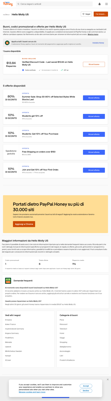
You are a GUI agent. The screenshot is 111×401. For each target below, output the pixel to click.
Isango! (8, 356)
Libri (61, 356)
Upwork (8, 347)
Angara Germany (12, 333)
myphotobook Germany (14, 329)
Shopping (63, 342)
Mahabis (8, 342)
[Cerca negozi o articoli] (54, 3)
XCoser (8, 360)
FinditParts (9, 338)
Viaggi (62, 338)
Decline (86, 391)
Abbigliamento (65, 347)
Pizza (62, 320)
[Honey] (8, 4)
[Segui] (86, 14)
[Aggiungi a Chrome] (24, 224)
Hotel (62, 333)
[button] (106, 4)
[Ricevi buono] (94, 64)
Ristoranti (63, 324)
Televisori (63, 329)
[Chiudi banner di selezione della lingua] (108, 379)
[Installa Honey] (98, 43)
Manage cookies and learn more (32, 392)
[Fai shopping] (101, 14)
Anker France (10, 324)
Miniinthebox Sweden (13, 351)
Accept (86, 386)
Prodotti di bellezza (67, 360)
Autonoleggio (65, 351)
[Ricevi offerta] (94, 97)
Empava (8, 320)
